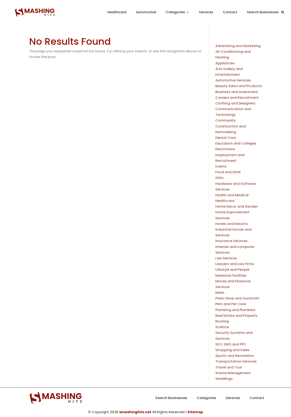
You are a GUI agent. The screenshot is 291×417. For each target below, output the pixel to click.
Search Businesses (263, 12)
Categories (175, 12)
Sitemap (195, 412)
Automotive (146, 12)
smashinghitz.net (135, 412)
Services (206, 12)
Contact (230, 12)
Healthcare (116, 12)
